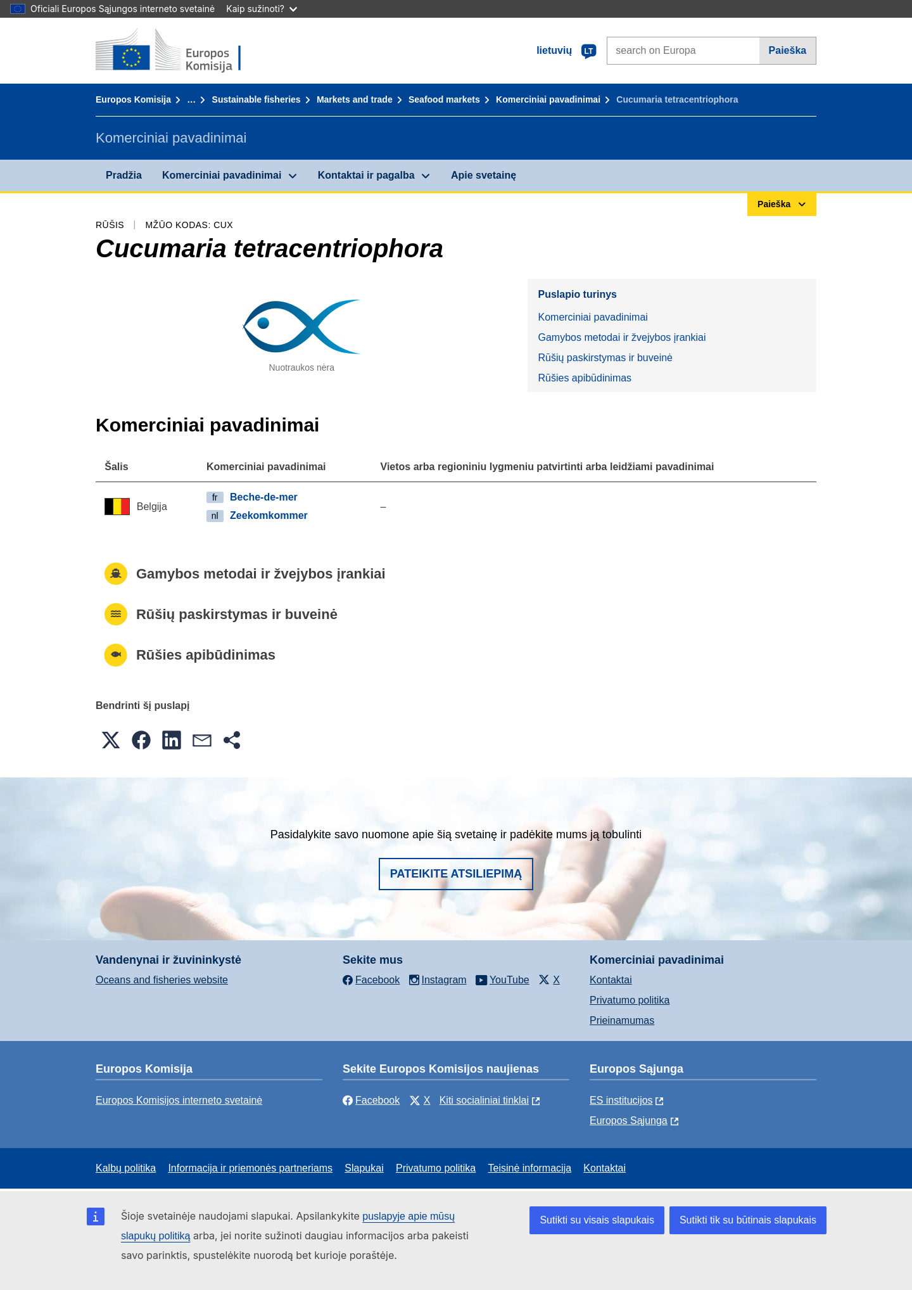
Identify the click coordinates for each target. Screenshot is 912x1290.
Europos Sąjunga (629, 1120)
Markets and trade (355, 99)
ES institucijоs (621, 1100)
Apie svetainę (483, 175)
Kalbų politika (126, 1168)
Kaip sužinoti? (261, 8)
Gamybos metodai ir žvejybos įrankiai (622, 337)
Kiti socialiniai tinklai (484, 1100)
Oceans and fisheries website (162, 979)
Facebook (371, 1100)
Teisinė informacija (529, 1168)
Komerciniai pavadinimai (548, 99)
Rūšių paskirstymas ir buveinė (605, 357)
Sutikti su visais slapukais (597, 1220)
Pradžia (124, 175)
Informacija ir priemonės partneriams (250, 1168)
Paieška (788, 50)
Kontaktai (611, 979)
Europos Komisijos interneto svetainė (179, 1100)
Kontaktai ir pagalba (366, 175)
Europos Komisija (133, 99)
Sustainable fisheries (256, 99)
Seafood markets (444, 99)
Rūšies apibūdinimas (584, 378)
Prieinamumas (622, 1020)
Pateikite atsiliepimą (456, 873)
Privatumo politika (629, 1000)
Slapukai (364, 1168)
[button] (111, 740)
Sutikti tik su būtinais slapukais (748, 1220)
